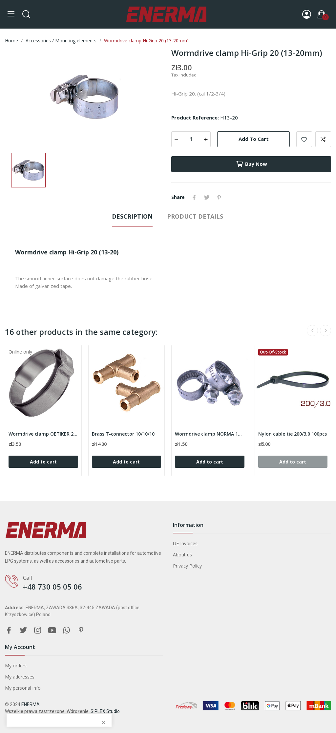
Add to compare (323, 139)
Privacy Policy (187, 566)
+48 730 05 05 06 (52, 586)
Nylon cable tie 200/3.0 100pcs (292, 434)
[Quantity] (191, 139)
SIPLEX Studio (105, 711)
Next (325, 330)
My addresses (19, 677)
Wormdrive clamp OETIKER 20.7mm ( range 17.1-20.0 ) (43, 434)
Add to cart (254, 139)
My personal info (23, 688)
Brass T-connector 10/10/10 (123, 434)
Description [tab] (132, 216)
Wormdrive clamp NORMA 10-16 (209, 434)
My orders (16, 665)
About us (182, 554)
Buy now (251, 164)
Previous (312, 330)
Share (194, 197)
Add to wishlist (304, 139)
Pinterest (219, 197)
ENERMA (30, 704)
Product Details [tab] (195, 216)
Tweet (206, 197)
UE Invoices (185, 543)
